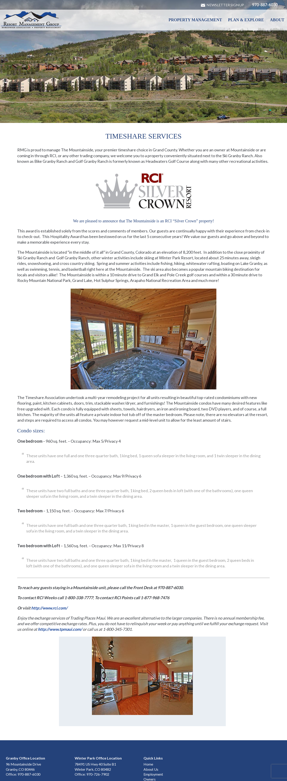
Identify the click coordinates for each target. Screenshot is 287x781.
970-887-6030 (265, 4)
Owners (150, 756)
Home (148, 741)
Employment (153, 751)
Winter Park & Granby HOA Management (31, 20)
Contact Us (152, 761)
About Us (151, 746)
